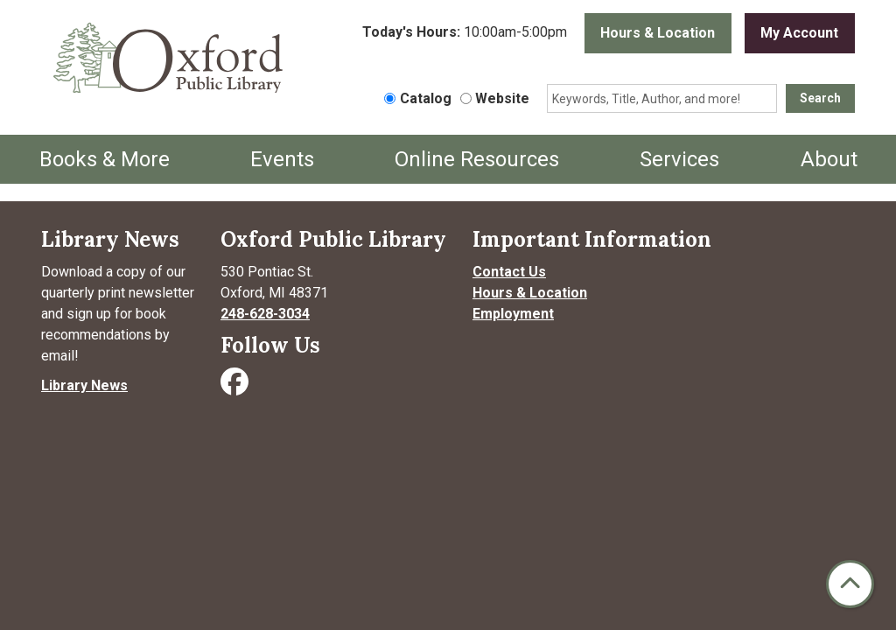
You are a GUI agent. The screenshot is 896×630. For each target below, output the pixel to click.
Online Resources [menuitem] (477, 159)
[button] (465, 37)
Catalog (426, 98)
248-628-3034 (265, 313)
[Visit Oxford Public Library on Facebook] (236, 387)
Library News (84, 385)
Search (820, 98)
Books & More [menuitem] (104, 159)
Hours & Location (657, 32)
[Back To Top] (850, 584)
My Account (799, 32)
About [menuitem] (829, 159)
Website (502, 98)
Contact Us (509, 271)
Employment (513, 313)
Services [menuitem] (679, 159)
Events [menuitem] (282, 159)
